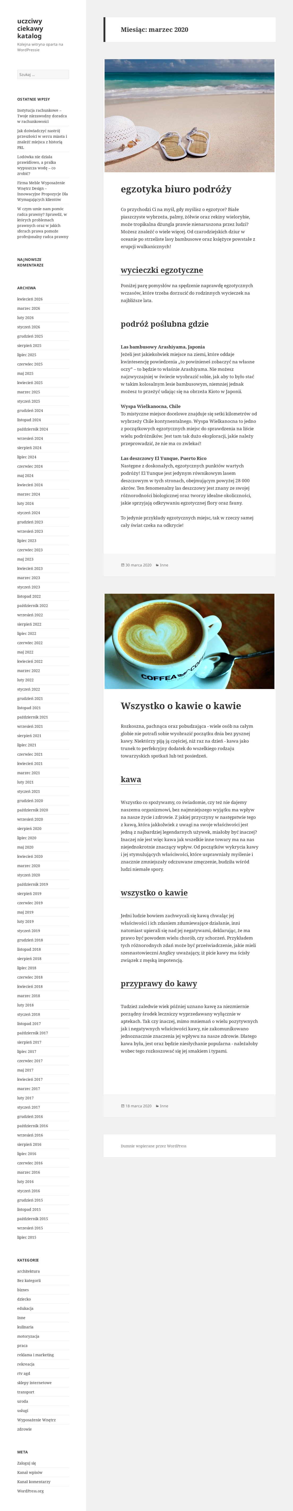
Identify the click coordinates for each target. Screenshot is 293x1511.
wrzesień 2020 (30, 819)
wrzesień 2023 (30, 531)
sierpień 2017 (29, 1042)
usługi (22, 1410)
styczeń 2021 (28, 791)
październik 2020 (32, 809)
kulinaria (25, 1326)
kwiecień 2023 (30, 568)
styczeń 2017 (28, 1107)
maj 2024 (25, 475)
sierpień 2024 (29, 447)
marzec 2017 (28, 1088)
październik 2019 (32, 884)
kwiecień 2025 (30, 382)
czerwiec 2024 (30, 466)
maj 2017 (25, 1070)
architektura (28, 1271)
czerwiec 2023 (30, 549)
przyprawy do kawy (159, 983)
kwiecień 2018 (30, 986)
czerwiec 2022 (30, 642)
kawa (131, 779)
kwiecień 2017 (30, 1079)
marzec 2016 (28, 1172)
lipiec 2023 (26, 540)
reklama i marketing (35, 1354)
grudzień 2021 (30, 698)
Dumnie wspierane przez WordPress (153, 1145)
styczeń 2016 (28, 1190)
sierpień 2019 (29, 893)
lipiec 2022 (26, 633)
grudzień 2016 (30, 1116)
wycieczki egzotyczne (162, 270)
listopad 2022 (29, 596)
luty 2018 (25, 1005)
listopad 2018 (29, 949)
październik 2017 (32, 1032)
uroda (22, 1401)
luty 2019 (25, 921)
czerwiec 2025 (30, 364)
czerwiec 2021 (30, 754)
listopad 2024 (29, 419)
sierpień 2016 (29, 1144)
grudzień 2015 (30, 1200)
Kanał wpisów (29, 1472)
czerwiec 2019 (30, 902)
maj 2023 (25, 559)
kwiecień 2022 (30, 661)
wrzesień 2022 (30, 614)
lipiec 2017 (26, 1051)
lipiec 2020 (26, 837)
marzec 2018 (28, 995)
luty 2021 (25, 782)
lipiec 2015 (26, 1237)
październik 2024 (32, 429)
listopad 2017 (29, 1023)
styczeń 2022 (28, 689)
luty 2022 (25, 679)
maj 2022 (25, 652)
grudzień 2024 (30, 410)
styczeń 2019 (28, 930)
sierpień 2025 (29, 345)
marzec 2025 (28, 391)
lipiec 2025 (26, 354)
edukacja (25, 1308)
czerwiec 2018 (30, 977)
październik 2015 (32, 1218)
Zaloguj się (26, 1463)
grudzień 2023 (30, 521)
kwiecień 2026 (30, 299)
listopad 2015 (29, 1209)
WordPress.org (30, 1490)
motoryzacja (28, 1336)
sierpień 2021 (29, 735)
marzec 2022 (28, 670)
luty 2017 (25, 1097)
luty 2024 (25, 503)
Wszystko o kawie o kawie (181, 705)
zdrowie (24, 1429)
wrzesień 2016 (30, 1135)
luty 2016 (25, 1181)
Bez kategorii (29, 1280)
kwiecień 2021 (30, 763)
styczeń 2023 (28, 586)
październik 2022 (32, 605)
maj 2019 (25, 912)
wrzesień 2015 (30, 1227)
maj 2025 (25, 373)
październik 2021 (32, 717)
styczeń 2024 (28, 512)
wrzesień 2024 (30, 438)
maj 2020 (25, 847)
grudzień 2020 (30, 800)
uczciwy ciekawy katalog (30, 28)
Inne (21, 1317)
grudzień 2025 (30, 336)
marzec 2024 (28, 494)
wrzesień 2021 (30, 726)
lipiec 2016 (26, 1153)
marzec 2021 (28, 772)
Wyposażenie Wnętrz (36, 1419)
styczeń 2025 (28, 401)
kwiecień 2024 (30, 484)
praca (22, 1345)
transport (25, 1391)
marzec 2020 (28, 865)
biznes (23, 1289)
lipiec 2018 (26, 967)
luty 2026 (25, 317)
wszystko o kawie (154, 892)
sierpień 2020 (29, 828)
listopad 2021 (29, 707)
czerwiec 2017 (30, 1060)
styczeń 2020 (28, 874)
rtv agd (23, 1373)
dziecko (24, 1299)
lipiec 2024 (26, 456)
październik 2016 (32, 1125)
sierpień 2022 (29, 624)
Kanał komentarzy (33, 1481)
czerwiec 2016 (30, 1162)
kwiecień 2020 (30, 856)
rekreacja (26, 1364)
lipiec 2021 (26, 744)
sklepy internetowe (34, 1382)
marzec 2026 (28, 308)
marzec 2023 (28, 577)
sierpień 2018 (29, 958)
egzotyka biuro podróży (176, 189)
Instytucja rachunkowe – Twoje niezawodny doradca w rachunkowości (42, 116)
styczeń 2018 (28, 1014)
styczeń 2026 (28, 326)
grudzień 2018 (30, 939)
